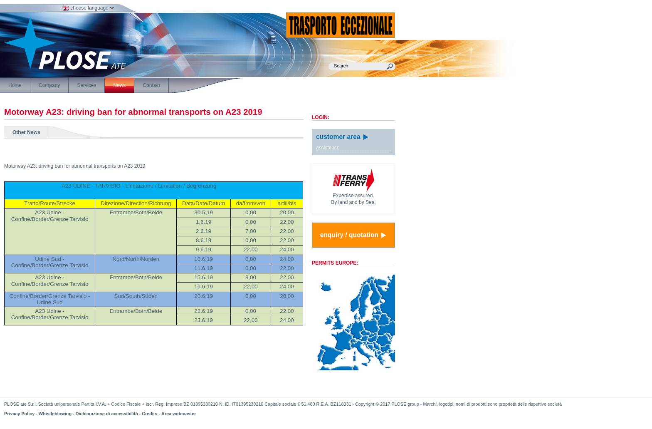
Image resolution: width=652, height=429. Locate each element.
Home (15, 85)
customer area (342, 136)
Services (86, 85)
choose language (88, 8)
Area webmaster (178, 413)
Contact (151, 85)
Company (49, 85)
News (119, 85)
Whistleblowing (55, 413)
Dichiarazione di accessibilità (107, 413)
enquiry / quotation (353, 235)
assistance (328, 148)
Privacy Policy (19, 413)
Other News (26, 132)
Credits (149, 413)
